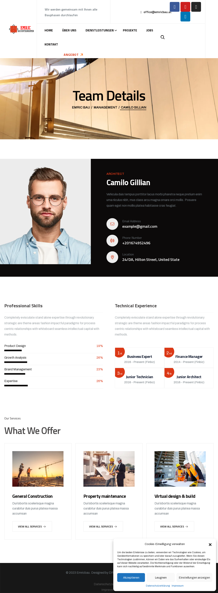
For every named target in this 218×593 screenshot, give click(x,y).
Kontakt (51, 44)
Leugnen (161, 577)
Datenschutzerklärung (158, 585)
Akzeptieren (131, 577)
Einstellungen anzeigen (194, 577)
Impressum (178, 585)
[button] (210, 544)
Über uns (69, 30)
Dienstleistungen (100, 30)
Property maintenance (104, 496)
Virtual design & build (175, 496)
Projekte (130, 30)
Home (49, 30)
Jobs (149, 30)
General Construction (32, 496)
